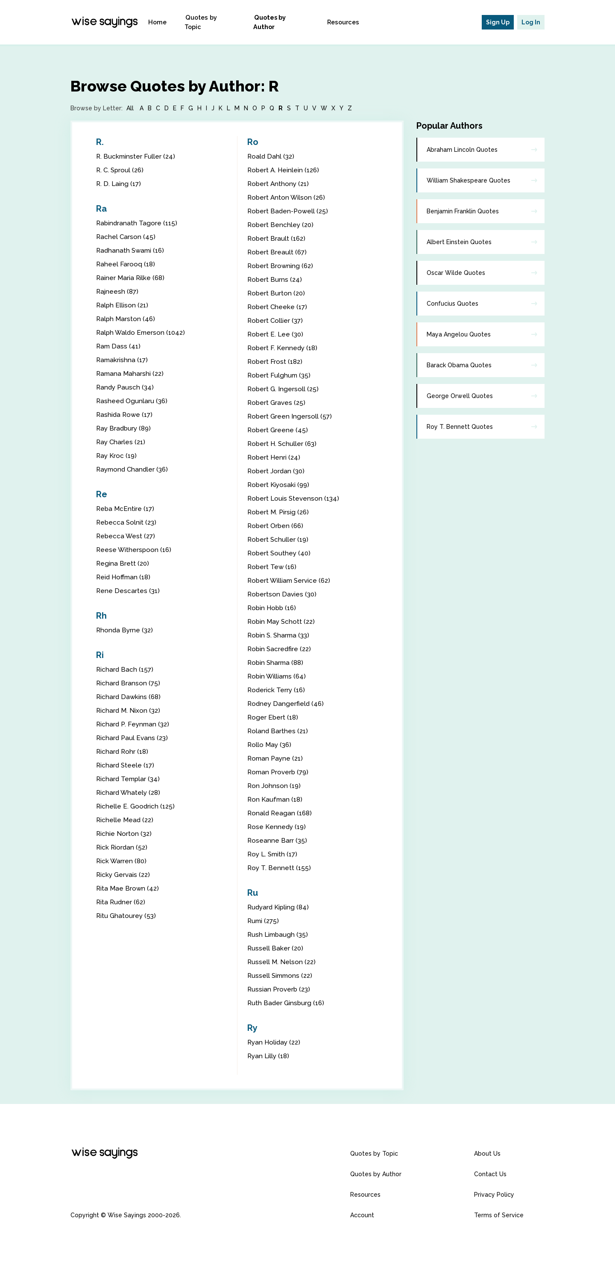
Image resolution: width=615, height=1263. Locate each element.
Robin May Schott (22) (282, 621)
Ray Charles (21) (121, 442)
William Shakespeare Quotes (468, 180)
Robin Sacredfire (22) (280, 649)
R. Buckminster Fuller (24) (136, 156)
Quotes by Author (286, 22)
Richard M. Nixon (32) (129, 710)
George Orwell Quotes (460, 395)
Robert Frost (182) (276, 361)
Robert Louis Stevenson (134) (294, 498)
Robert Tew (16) (273, 567)
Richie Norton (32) (124, 833)
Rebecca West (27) (126, 536)
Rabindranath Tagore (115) (137, 223)
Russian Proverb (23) (280, 989)
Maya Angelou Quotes (459, 334)
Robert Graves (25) (277, 402)
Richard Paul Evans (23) (133, 738)
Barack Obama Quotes (459, 365)
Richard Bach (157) (125, 669)
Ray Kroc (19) (117, 455)
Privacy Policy (494, 1194)
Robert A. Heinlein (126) (284, 170)
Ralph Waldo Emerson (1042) (142, 332)
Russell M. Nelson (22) (282, 962)
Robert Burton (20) (277, 293)
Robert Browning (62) (281, 266)
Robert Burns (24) (275, 279)
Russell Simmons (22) (281, 975)
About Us (487, 1153)
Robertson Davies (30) (283, 594)
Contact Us (490, 1174)
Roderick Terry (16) (277, 690)
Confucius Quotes (452, 303)
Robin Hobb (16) (273, 608)
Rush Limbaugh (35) (278, 934)
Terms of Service (499, 1215)
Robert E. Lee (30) (276, 334)
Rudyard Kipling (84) (279, 907)
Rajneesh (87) (118, 291)
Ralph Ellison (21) (123, 305)
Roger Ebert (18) (273, 717)
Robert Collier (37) (276, 320)
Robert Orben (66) (276, 526)
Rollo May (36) (270, 745)
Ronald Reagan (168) (280, 813)
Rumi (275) (264, 921)
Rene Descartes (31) (128, 591)
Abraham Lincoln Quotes (462, 149)
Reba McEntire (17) (126, 509)
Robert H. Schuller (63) (283, 444)
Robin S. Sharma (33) (280, 635)
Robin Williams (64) (277, 676)
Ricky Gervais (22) (124, 875)
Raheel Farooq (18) (126, 264)
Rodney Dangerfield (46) (286, 703)
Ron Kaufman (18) (276, 799)
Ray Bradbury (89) (125, 428)
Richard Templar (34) (129, 779)
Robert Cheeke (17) (278, 307)
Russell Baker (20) (276, 948)
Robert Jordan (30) (277, 471)
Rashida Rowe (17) (125, 414)
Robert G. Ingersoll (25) (283, 389)
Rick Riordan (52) (122, 847)
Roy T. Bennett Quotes (460, 426)
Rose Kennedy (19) (277, 827)
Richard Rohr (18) (123, 751)
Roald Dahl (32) (271, 156)
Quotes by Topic (219, 22)
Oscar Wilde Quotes (456, 272)
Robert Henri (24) (274, 457)
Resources (345, 22)
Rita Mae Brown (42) (128, 888)
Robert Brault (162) (277, 238)
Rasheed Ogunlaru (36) (132, 401)
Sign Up (498, 22)
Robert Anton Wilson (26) (287, 197)
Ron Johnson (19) (274, 786)
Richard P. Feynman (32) (134, 724)
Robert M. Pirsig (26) (279, 512)
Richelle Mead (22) (125, 820)
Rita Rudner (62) (121, 902)
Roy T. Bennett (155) (279, 868)
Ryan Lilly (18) (269, 1056)
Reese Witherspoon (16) (134, 550)
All (130, 108)
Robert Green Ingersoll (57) (290, 416)
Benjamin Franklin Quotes (463, 211)
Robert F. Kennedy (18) (283, 348)
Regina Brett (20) (123, 563)
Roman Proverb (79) (279, 772)
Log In (530, 22)
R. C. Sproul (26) (121, 170)
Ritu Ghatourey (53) (127, 916)
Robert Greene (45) (278, 430)
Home (169, 22)
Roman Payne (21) (276, 758)
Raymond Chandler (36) (134, 469)
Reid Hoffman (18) (125, 577)
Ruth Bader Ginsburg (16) (287, 1003)
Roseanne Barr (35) (277, 840)
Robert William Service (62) (290, 580)
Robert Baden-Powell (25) (289, 211)
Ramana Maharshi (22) (131, 373)
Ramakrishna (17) (123, 360)
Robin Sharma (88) (276, 662)
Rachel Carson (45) (126, 237)
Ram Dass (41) (119, 346)
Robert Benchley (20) (281, 225)
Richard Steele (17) (126, 765)
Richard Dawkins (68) (129, 697)
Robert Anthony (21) (279, 184)
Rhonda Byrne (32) (125, 630)
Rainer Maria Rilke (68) (131, 278)
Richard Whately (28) (129, 792)
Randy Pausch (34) (126, 387)
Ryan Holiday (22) (275, 1042)
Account (362, 1215)
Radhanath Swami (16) (131, 250)
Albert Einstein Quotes (459, 242)
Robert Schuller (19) (278, 539)
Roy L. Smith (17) (274, 854)
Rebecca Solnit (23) (127, 522)
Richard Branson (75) (128, 683)
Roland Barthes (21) (278, 731)
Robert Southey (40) (280, 553)
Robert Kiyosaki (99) (279, 485)
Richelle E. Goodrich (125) (136, 806)
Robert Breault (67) (277, 252)
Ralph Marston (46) (126, 319)
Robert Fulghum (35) (280, 375)
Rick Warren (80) (122, 861)
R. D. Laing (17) (119, 184)
